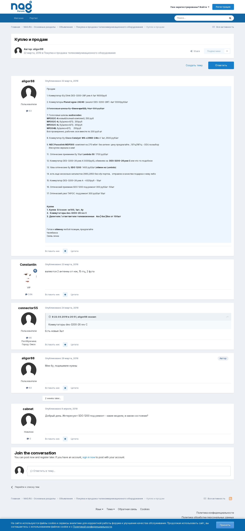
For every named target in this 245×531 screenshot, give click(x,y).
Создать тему (194, 65)
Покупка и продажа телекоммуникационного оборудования (80, 52)
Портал (34, 18)
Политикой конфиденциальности (92, 526)
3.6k (28, 294)
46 (29, 337)
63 (29, 110)
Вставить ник (52, 251)
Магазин (18, 18)
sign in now (89, 457)
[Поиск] (191, 18)
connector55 (28, 308)
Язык (99, 509)
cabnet (28, 409)
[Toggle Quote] (50, 316)
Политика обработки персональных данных (208, 517)
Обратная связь (127, 509)
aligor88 (38, 49)
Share (195, 51)
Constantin (28, 264)
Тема (111, 509)
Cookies (145, 509)
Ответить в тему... (42, 470)
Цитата (74, 251)
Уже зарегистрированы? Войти (189, 7)
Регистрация (223, 6)
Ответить (221, 65)
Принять (225, 525)
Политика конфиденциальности (215, 512)
